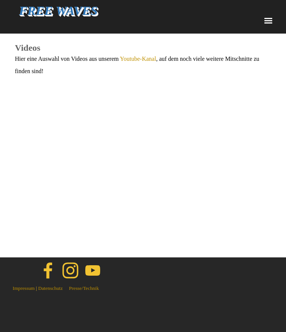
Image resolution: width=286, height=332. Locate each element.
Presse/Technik (84, 288)
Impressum (24, 288)
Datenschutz (50, 288)
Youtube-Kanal (138, 59)
